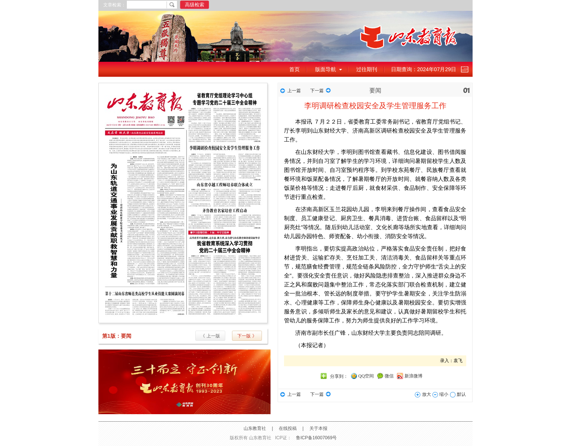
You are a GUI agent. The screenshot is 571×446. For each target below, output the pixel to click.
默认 (458, 394)
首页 (294, 69)
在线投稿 (288, 428)
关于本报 (318, 428)
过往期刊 (366, 69)
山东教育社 (255, 428)
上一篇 (294, 90)
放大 (423, 394)
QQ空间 (366, 376)
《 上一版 (210, 336)
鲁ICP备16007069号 (316, 437)
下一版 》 (246, 336)
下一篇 (317, 90)
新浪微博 (413, 376)
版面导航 (325, 69)
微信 (389, 376)
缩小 (440, 394)
